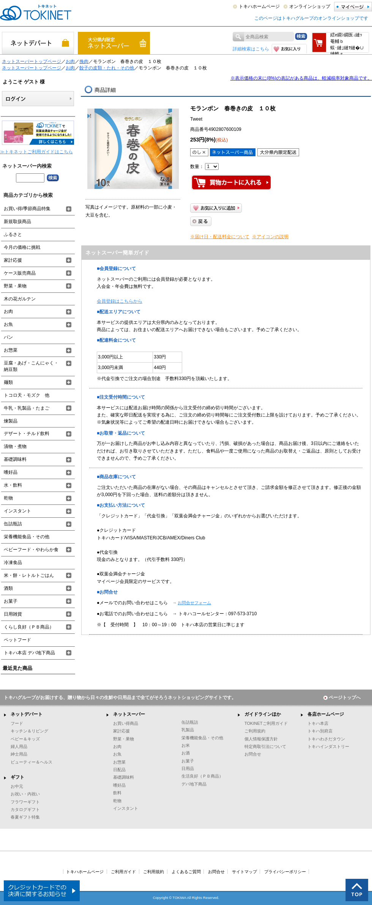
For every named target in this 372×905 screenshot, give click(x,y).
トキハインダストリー (328, 746)
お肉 (70, 61)
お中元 (17, 786)
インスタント (17, 511)
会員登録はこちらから (119, 301)
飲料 (117, 792)
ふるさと (13, 234)
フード (17, 723)
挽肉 (83, 61)
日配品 (119, 769)
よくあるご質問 (186, 871)
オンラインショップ (309, 6)
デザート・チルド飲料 (26, 433)
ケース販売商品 (20, 273)
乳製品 (187, 729)
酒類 (8, 588)
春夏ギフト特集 (25, 817)
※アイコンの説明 (270, 236)
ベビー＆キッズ (25, 739)
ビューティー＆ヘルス (31, 762)
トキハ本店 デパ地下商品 (29, 652)
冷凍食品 (13, 562)
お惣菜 (10, 350)
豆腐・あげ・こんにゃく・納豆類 (31, 366)
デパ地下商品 (193, 784)
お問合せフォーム (194, 602)
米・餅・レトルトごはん (29, 575)
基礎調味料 (15, 459)
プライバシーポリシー (285, 871)
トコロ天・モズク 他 (26, 395)
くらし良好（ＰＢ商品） (29, 627)
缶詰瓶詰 (13, 523)
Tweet (196, 119)
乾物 (8, 498)
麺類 (8, 382)
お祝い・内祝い (25, 794)
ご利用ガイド (123, 871)
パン (8, 337)
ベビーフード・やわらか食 (31, 549)
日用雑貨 (13, 614)
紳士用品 (19, 754)
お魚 (8, 324)
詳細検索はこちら (251, 49)
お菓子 (10, 601)
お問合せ (252, 754)
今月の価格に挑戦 (22, 247)
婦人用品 (19, 746)
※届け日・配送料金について (219, 236)
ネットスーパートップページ (31, 61)
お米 (185, 745)
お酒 (185, 753)
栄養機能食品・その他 (26, 536)
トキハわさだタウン (326, 739)
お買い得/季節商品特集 (27, 208)
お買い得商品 (125, 723)
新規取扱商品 (17, 221)
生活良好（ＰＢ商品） (202, 776)
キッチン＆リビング (29, 731)
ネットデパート (27, 714)
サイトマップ (244, 871)
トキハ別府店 (320, 731)
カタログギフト (25, 809)
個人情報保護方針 (261, 739)
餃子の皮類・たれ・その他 (106, 68)
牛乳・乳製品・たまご (26, 408)
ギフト (17, 777)
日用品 (187, 768)
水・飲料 (13, 485)
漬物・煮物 (15, 446)
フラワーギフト (25, 802)
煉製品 (10, 421)
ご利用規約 (254, 731)
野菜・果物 (15, 286)
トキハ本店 (317, 723)
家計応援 (13, 260)
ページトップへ (342, 697)
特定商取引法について (265, 746)
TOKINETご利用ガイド (266, 723)
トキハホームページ (259, 6)
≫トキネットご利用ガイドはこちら (36, 151)
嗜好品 (10, 472)
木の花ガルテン (20, 299)
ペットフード (17, 640)
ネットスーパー (129, 714)
